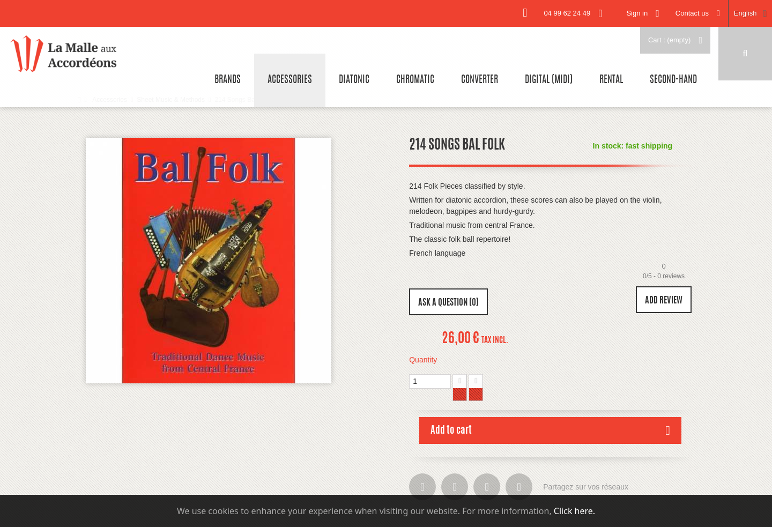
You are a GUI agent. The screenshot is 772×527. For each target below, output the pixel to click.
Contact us (692, 13)
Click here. (574, 511)
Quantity (423, 359)
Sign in (637, 13)
